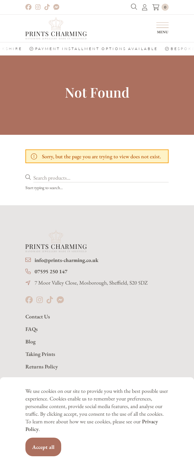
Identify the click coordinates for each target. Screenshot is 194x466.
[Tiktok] (47, 7)
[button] (134, 7)
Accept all (43, 446)
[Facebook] (28, 7)
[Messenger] (56, 7)
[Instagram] (38, 7)
